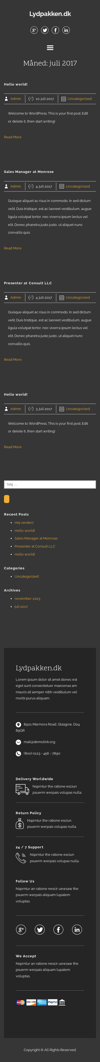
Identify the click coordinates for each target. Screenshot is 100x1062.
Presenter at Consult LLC (35, 546)
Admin (15, 99)
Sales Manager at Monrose (36, 538)
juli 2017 (21, 607)
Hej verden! (24, 523)
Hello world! (25, 531)
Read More (13, 137)
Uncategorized (80, 99)
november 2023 (27, 599)
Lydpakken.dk (50, 14)
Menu (50, 47)
